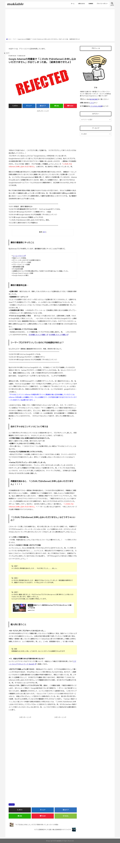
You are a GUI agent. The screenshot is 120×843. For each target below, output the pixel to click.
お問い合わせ (81, 3)
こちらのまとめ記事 (96, 106)
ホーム (72, 3)
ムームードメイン (18, 256)
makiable (59, 841)
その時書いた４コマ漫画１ (37, 335)
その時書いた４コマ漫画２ (58, 335)
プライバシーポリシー (102, 3)
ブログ (12, 804)
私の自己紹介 (94, 99)
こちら (92, 103)
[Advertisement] (60, 24)
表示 (44, 232)
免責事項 (90, 3)
